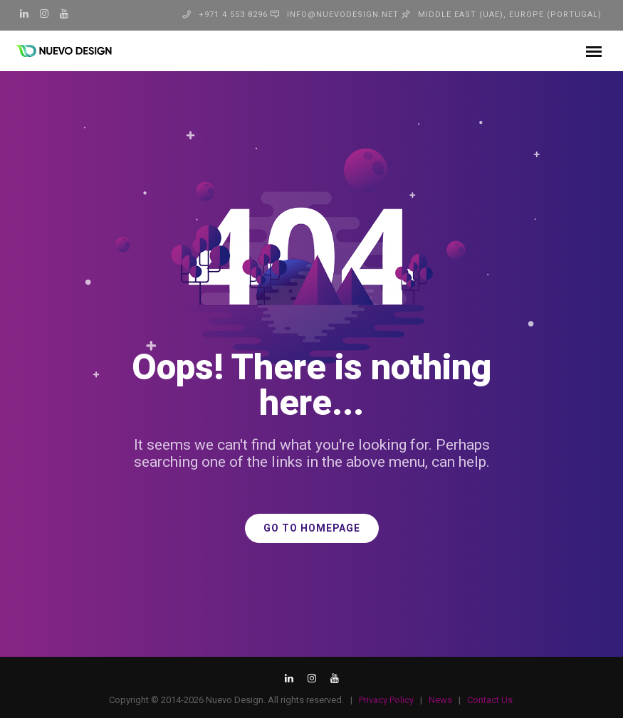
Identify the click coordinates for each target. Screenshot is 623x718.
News (440, 700)
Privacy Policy (386, 700)
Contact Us (490, 700)
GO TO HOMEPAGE (311, 528)
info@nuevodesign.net (343, 14)
